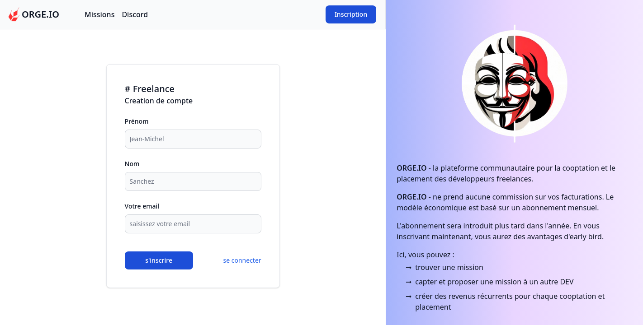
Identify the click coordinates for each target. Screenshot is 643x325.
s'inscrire (158, 260)
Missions (99, 14)
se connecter (242, 260)
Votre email (142, 206)
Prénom (137, 121)
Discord (135, 14)
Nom (132, 163)
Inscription (351, 14)
